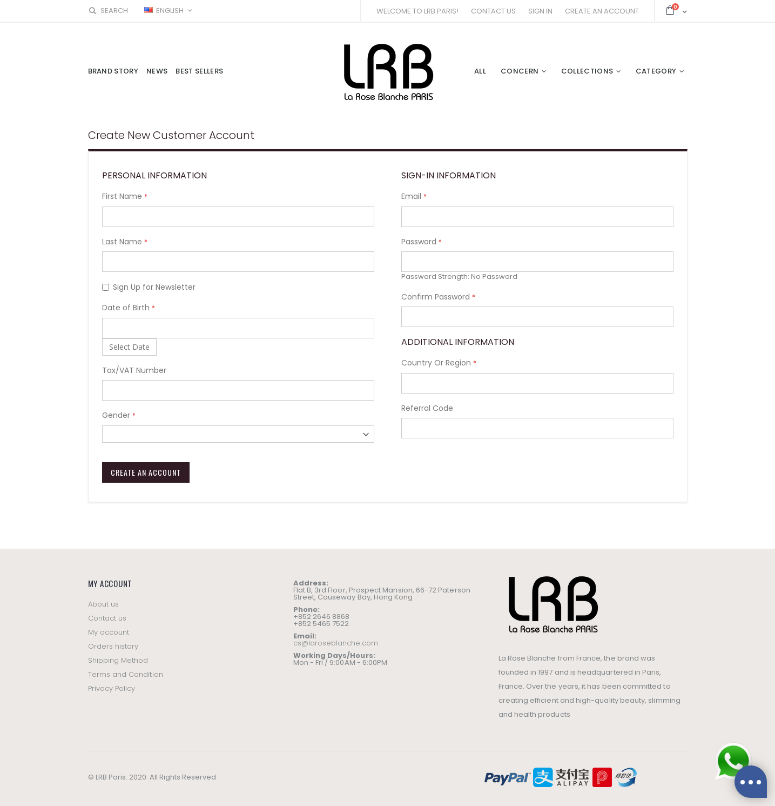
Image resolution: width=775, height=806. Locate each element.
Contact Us (493, 11)
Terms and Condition (125, 674)
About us (103, 604)
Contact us (107, 618)
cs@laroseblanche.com (335, 643)
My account (109, 632)
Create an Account (602, 11)
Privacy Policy (112, 688)
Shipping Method (118, 660)
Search (108, 10)
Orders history (113, 646)
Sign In (540, 11)
